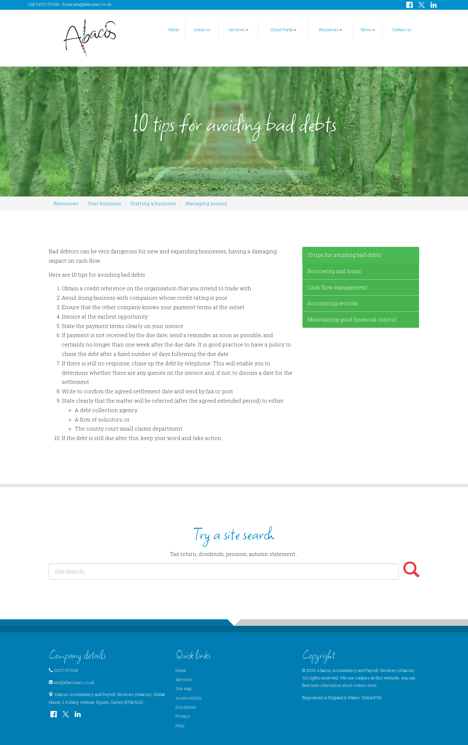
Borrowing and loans (334, 271)
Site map (184, 688)
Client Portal (283, 29)
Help (180, 725)
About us (202, 29)
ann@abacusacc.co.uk (92, 4)
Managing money (206, 203)
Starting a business (153, 203)
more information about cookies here (343, 685)
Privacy (183, 716)
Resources (330, 29)
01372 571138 (66, 670)
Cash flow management (337, 287)
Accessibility (189, 698)
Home (173, 29)
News (368, 29)
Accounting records (332, 303)
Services (238, 29)
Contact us (401, 29)
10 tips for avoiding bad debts (344, 254)
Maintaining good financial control (351, 319)
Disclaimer (186, 707)
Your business (104, 203)
